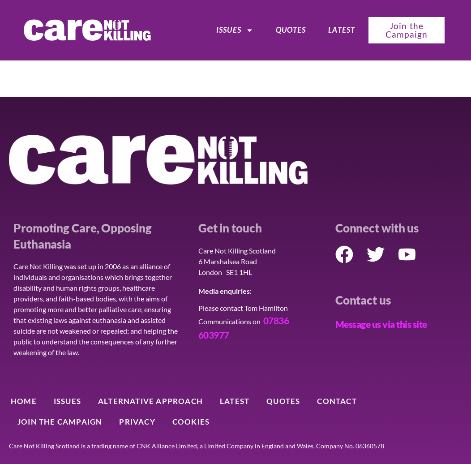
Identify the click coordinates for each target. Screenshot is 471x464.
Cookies (191, 421)
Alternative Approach (150, 401)
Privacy (137, 421)
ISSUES (234, 30)
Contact (336, 401)
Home (24, 401)
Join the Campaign (59, 421)
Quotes (291, 29)
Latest (341, 29)
